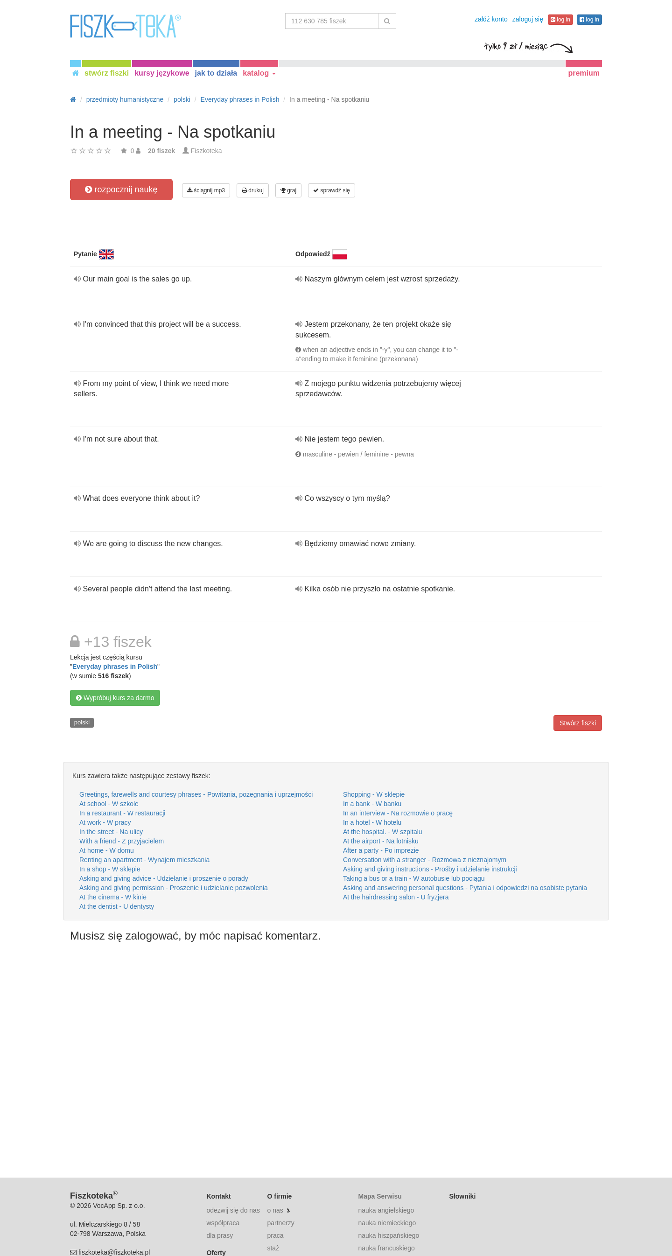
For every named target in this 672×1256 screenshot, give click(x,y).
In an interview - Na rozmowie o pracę (398, 813)
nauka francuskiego (386, 1248)
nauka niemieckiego (387, 1223)
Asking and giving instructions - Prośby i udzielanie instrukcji (430, 869)
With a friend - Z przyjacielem (121, 841)
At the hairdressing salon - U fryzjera (395, 897)
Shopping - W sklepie (374, 794)
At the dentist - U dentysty (116, 906)
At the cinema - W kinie (113, 897)
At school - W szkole (109, 803)
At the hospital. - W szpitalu (382, 831)
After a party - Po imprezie (381, 850)
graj (288, 190)
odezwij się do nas (233, 1210)
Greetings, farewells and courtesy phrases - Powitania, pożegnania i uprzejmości (196, 794)
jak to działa (216, 73)
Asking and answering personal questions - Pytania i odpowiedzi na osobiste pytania (465, 887)
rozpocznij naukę (121, 189)
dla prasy (220, 1235)
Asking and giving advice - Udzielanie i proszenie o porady (163, 878)
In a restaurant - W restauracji (122, 813)
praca (275, 1235)
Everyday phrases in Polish (114, 666)
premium (584, 73)
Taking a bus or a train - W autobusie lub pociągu (414, 878)
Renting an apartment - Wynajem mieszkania (144, 859)
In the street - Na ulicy (111, 831)
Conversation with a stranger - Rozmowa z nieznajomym (424, 859)
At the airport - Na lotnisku (381, 841)
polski (82, 722)
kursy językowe (161, 73)
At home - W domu (106, 850)
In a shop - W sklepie (109, 869)
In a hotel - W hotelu (372, 822)
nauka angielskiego (386, 1210)
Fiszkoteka (206, 150)
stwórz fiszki (106, 73)
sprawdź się (331, 190)
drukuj (253, 190)
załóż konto (491, 19)
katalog (259, 73)
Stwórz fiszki (578, 723)
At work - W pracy (105, 822)
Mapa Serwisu (379, 1196)
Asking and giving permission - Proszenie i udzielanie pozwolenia (173, 887)
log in (560, 19)
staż (273, 1248)
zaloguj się (527, 19)
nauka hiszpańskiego (388, 1235)
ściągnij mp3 (206, 190)
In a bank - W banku (372, 803)
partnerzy (280, 1223)
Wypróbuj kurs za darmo (115, 698)
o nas (275, 1210)
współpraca (223, 1223)
